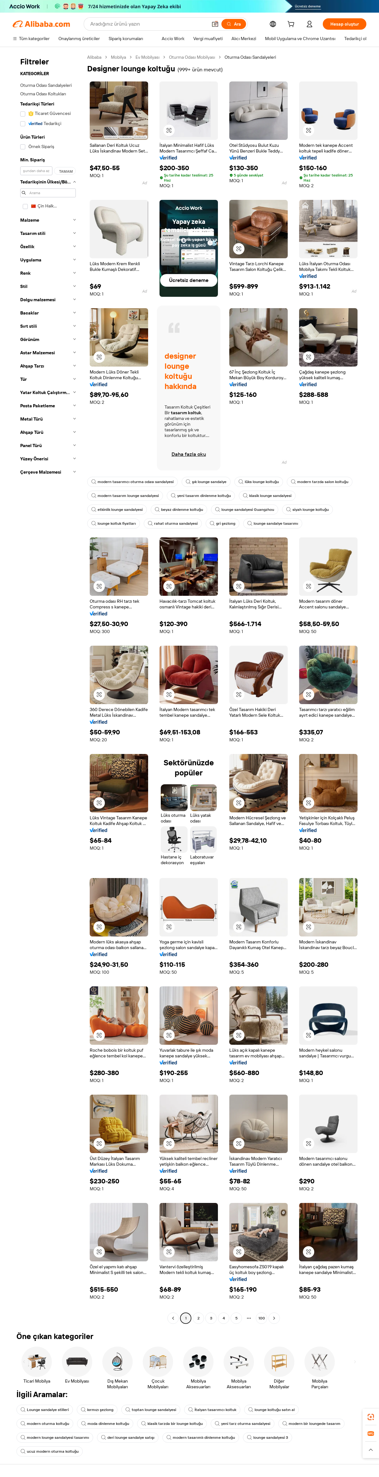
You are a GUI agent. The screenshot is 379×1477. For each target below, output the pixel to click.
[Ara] (233, 24)
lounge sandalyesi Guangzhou (244, 509)
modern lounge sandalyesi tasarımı (55, 1437)
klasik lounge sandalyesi (267, 495)
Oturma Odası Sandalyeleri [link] (250, 57)
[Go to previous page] (173, 1318)
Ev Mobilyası (147, 57)
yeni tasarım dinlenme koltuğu (201, 495)
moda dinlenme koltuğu (105, 1423)
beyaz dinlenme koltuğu (179, 509)
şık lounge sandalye (206, 481)
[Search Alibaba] (148, 24)
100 (261, 1318)
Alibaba (94, 57)
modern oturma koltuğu (45, 1423)
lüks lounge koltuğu (258, 481)
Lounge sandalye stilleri (45, 1409)
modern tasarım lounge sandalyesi (125, 495)
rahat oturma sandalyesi (173, 523)
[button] (215, 24)
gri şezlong (222, 523)
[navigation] (48, 688)
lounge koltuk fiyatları (113, 523)
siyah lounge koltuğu (307, 509)
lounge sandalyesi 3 (267, 1437)
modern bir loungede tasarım (311, 1423)
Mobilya (118, 57)
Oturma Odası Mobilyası (192, 57)
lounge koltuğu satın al (271, 1409)
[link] (371, 1417)
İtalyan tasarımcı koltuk (212, 1409)
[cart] (292, 24)
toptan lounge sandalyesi (150, 1409)
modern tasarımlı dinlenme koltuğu (200, 1437)
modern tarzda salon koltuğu (319, 481)
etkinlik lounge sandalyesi (117, 509)
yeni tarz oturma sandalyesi (242, 1423)
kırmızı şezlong (97, 1409)
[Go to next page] (274, 1318)
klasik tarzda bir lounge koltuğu (172, 1423)
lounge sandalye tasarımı (272, 523)
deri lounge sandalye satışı (127, 1437)
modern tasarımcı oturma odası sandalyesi (132, 481)
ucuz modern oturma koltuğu (50, 1451)
